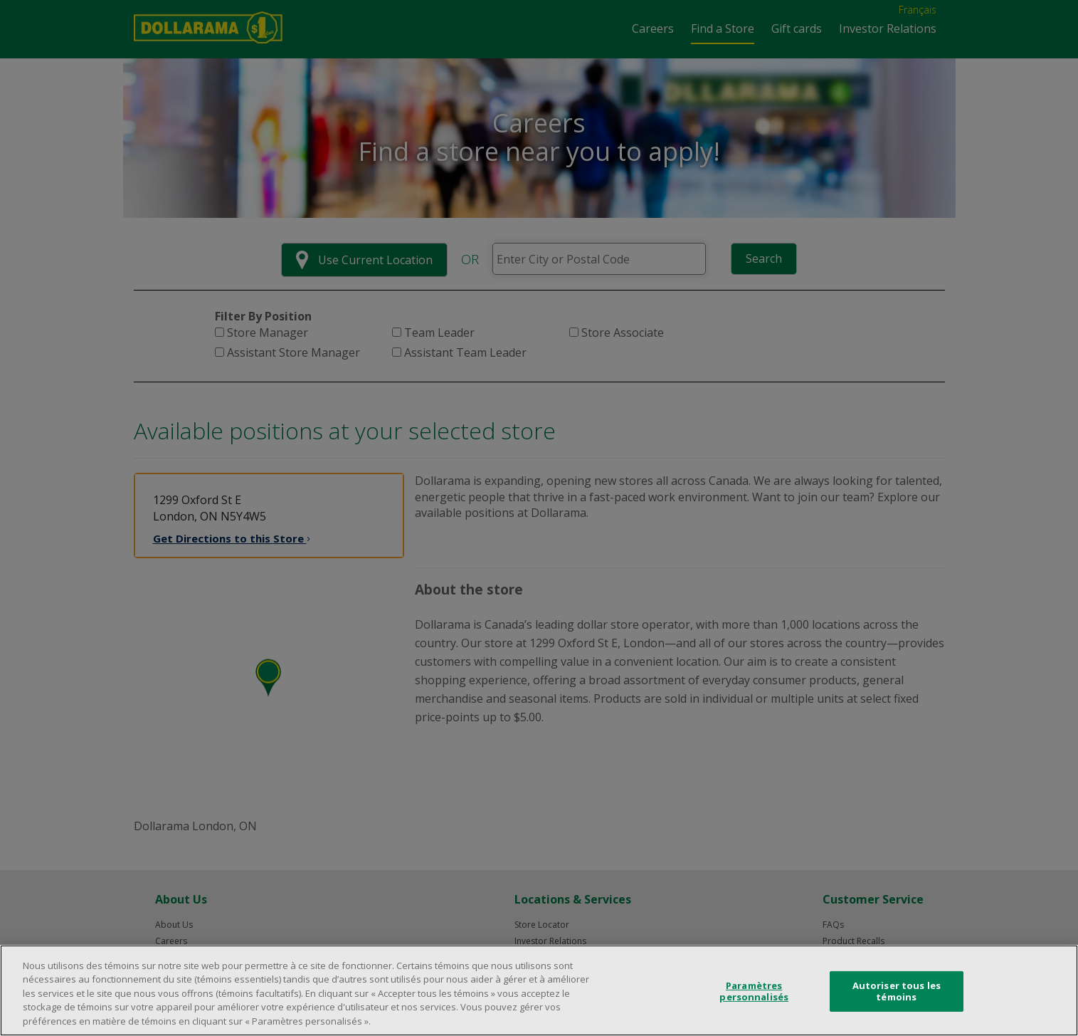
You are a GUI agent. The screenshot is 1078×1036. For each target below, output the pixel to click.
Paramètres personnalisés (753, 1000)
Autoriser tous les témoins (896, 1000)
